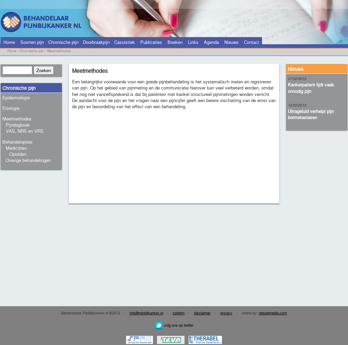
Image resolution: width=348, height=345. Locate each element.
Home (9, 42)
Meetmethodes (17, 118)
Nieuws (231, 42)
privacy (226, 312)
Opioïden (18, 154)
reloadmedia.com (273, 312)
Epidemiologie (16, 97)
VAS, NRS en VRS (25, 131)
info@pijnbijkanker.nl (146, 312)
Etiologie (10, 108)
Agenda (211, 42)
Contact (251, 42)
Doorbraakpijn (96, 42)
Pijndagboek (18, 124)
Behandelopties (17, 141)
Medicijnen (16, 148)
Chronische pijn (63, 42)
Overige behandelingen (28, 160)
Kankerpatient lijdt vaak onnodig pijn (311, 87)
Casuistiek (124, 42)
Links (193, 42)
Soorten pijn (32, 42)
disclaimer (202, 312)
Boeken (175, 42)
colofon (179, 312)
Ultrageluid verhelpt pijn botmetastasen (311, 114)
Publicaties (151, 42)
